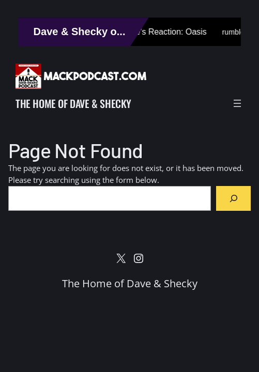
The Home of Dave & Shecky (73, 103)
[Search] (233, 198)
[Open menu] (237, 103)
